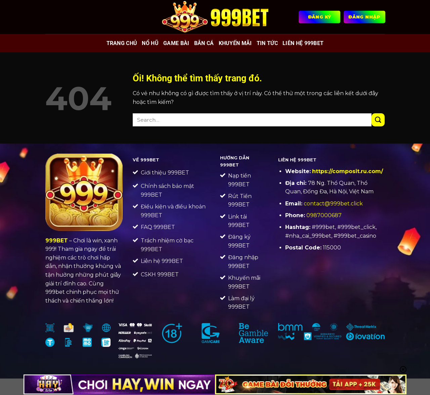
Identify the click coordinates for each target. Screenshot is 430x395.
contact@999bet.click (333, 203)
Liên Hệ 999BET (303, 43)
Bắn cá (204, 43)
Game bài (176, 43)
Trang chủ (121, 43)
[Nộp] (378, 119)
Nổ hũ (150, 43)
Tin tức (267, 43)
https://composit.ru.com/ (347, 171)
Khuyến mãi (235, 43)
